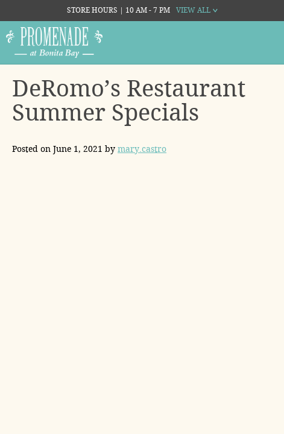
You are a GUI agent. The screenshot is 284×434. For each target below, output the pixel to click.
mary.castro (142, 149)
